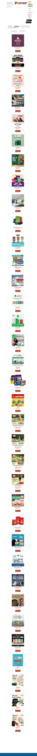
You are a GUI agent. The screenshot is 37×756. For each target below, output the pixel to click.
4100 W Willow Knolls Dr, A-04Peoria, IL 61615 (10, 3)
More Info (18, 51)
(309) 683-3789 (9, 6)
